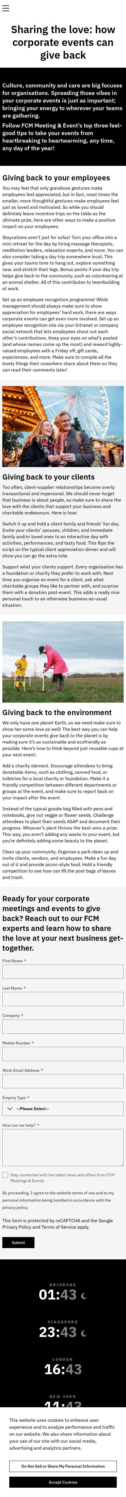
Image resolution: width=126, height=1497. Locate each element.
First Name (14, 960)
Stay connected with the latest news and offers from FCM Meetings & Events (62, 1177)
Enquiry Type (15, 1097)
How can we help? (20, 1125)
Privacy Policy (16, 1227)
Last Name (13, 988)
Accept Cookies (63, 1482)
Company (12, 1015)
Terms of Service (58, 1227)
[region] (63, 1452)
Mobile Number (18, 1043)
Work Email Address (22, 1070)
